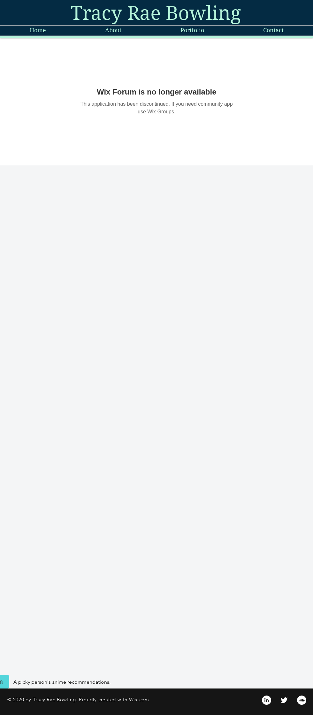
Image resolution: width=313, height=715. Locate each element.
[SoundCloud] (301, 700)
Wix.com (139, 699)
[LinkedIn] (266, 700)
